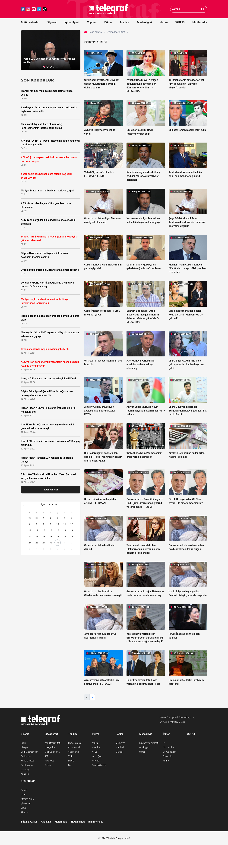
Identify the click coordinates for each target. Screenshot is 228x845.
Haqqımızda (78, 821)
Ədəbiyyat (144, 747)
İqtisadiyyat (71, 22)
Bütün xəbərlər (30, 22)
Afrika (95, 743)
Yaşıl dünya (73, 752)
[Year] (56, 504)
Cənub (24, 790)
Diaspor (24, 747)
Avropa (95, 760)
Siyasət (52, 22)
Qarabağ (25, 769)
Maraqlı (119, 752)
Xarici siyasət (27, 760)
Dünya (108, 22)
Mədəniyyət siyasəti (148, 743)
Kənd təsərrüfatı (52, 743)
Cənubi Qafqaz (99, 765)
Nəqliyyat (49, 760)
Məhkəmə (120, 743)
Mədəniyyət (144, 22)
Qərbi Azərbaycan (29, 752)
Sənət (142, 752)
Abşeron (25, 812)
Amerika (96, 747)
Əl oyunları (168, 756)
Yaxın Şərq (97, 756)
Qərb (23, 794)
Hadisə (124, 22)
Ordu (23, 743)
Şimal (23, 808)
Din (69, 765)
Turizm (48, 765)
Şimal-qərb (26, 803)
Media (71, 760)
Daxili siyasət (27, 765)
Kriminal (120, 747)
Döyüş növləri (169, 752)
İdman (164, 22)
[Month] (45, 504)
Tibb (70, 756)
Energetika (50, 747)
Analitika (25, 774)
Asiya (94, 752)
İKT (46, 756)
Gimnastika (168, 747)
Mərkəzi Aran (27, 799)
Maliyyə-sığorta (52, 752)
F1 (164, 743)
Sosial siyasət (75, 743)
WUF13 (180, 22)
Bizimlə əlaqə (95, 821)
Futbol (166, 760)
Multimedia (199, 22)
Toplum (92, 22)
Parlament (26, 756)
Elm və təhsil (74, 747)
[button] (44, 67)
